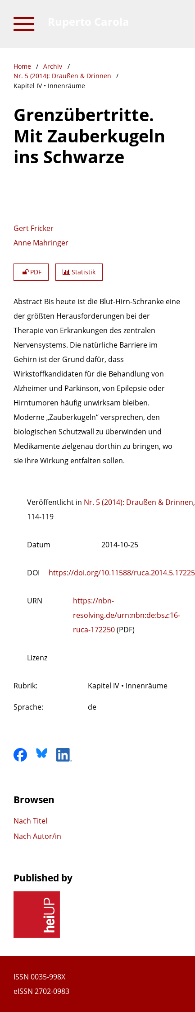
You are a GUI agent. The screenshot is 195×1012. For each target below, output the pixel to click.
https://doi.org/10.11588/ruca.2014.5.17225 (122, 573)
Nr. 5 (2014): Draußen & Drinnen (62, 75)
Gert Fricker (34, 228)
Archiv (52, 66)
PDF (31, 272)
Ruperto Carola (88, 21)
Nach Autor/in (37, 836)
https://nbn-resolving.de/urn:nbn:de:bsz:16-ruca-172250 (126, 615)
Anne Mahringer (41, 243)
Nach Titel (30, 821)
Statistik (79, 272)
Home (22, 66)
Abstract (28, 301)
